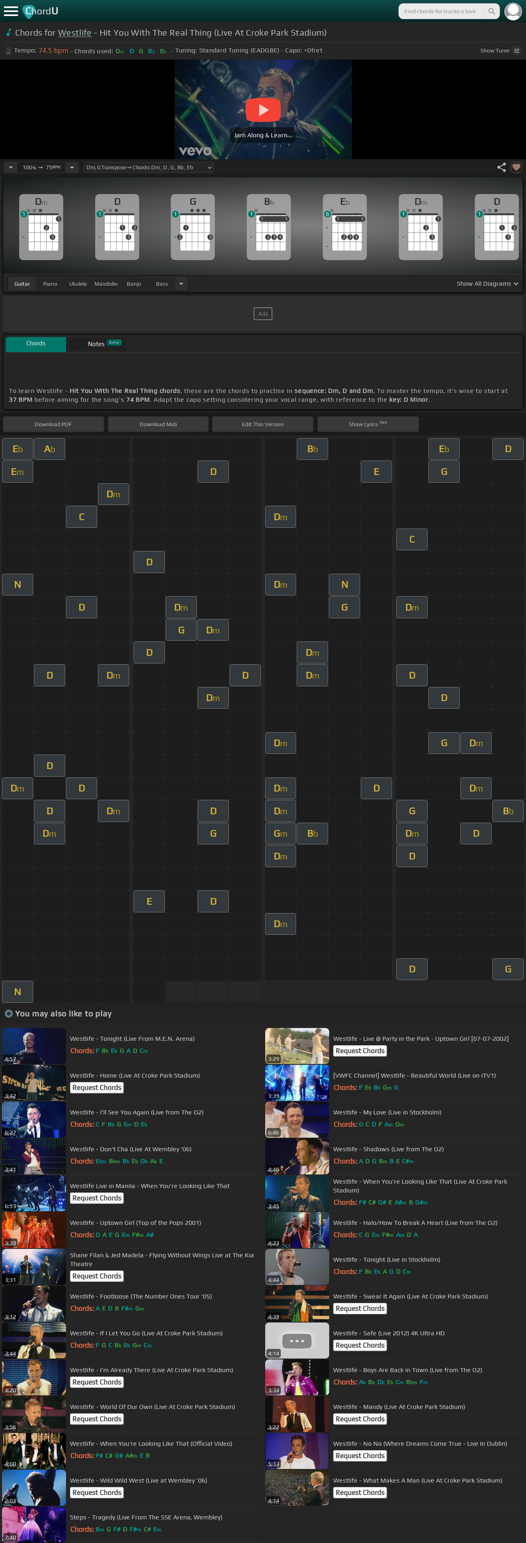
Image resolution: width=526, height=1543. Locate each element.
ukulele (78, 284)
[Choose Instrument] (181, 283)
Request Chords (360, 1051)
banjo (134, 284)
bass (162, 284)
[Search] (491, 11)
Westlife (75, 33)
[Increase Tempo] (72, 167)
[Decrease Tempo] (11, 167)
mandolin (106, 284)
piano (50, 284)
